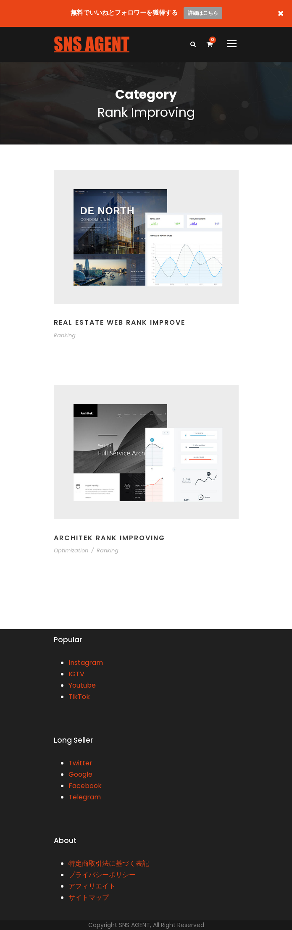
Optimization (71, 550)
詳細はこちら (203, 12)
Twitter (80, 763)
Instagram (85, 662)
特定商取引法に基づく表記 (108, 863)
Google (80, 774)
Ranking (65, 335)
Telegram (84, 797)
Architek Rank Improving (109, 538)
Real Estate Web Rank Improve (119, 322)
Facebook (85, 786)
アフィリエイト (92, 886)
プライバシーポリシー (102, 875)
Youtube (82, 685)
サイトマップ (88, 897)
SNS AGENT (134, 925)
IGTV (76, 674)
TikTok (79, 696)
